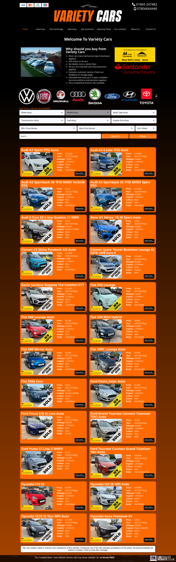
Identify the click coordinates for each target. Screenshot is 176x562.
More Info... (80, 173)
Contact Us (151, 29)
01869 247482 (146, 4)
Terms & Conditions (158, 557)
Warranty (72, 29)
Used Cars (40, 29)
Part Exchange (56, 29)
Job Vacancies (87, 29)
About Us (135, 29)
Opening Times (104, 29)
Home (25, 29)
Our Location (120, 29)
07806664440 (147, 8)
